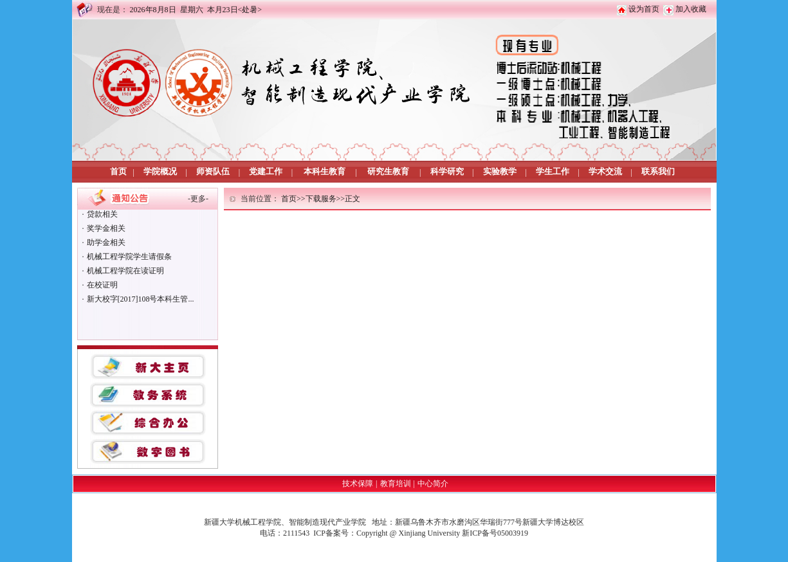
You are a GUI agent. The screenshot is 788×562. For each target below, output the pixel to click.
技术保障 (357, 483)
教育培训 (395, 483)
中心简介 (432, 483)
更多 (198, 198)
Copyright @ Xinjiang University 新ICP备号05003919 (442, 533)
